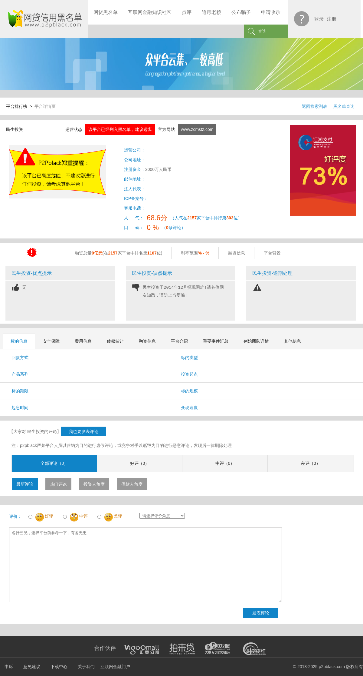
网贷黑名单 (105, 12)
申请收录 (270, 12)
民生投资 (14, 129)
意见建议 (31, 666)
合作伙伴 (105, 648)
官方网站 (166, 129)
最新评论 (24, 484)
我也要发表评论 (83, 431)
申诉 (9, 666)
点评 (186, 12)
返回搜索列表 (314, 106)
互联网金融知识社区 (150, 12)
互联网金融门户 (115, 666)
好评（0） (139, 463)
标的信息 (19, 341)
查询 (262, 31)
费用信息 (83, 341)
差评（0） (310, 463)
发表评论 (260, 613)
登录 (319, 19)
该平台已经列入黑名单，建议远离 (120, 129)
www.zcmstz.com (197, 129)
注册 (331, 19)
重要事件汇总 (215, 341)
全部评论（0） (54, 463)
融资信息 (147, 341)
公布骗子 (241, 12)
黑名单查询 (344, 106)
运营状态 (73, 129)
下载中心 (59, 666)
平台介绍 (179, 341)
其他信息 (292, 341)
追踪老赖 (211, 12)
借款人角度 (131, 484)
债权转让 (115, 341)
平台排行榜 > (20, 106)
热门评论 (58, 484)
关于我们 (86, 666)
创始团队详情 (256, 341)
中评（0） (225, 463)
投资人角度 (94, 484)
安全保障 (51, 341)
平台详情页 (45, 106)
